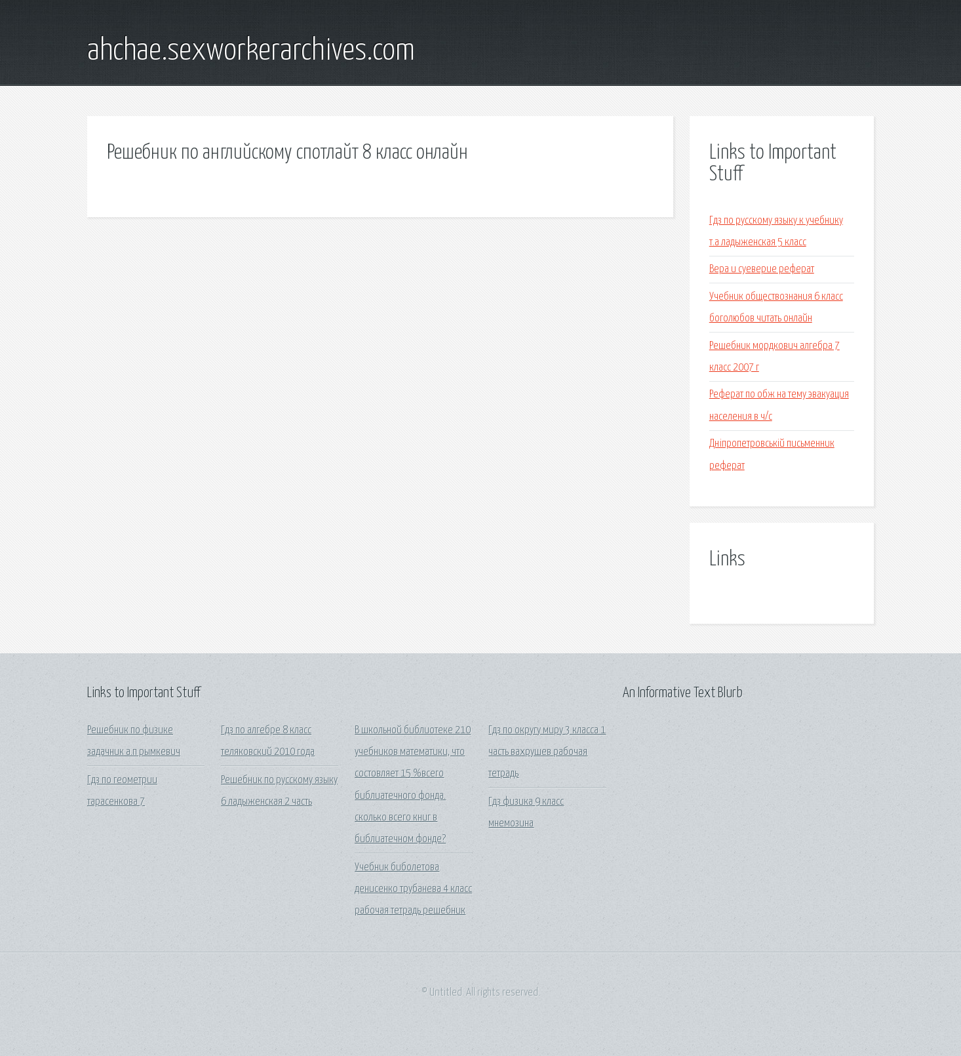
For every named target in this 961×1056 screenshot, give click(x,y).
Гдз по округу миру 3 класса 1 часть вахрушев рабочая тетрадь (547, 752)
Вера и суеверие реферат (761, 269)
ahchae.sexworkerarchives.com (251, 51)
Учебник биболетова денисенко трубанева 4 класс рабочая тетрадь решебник (413, 889)
